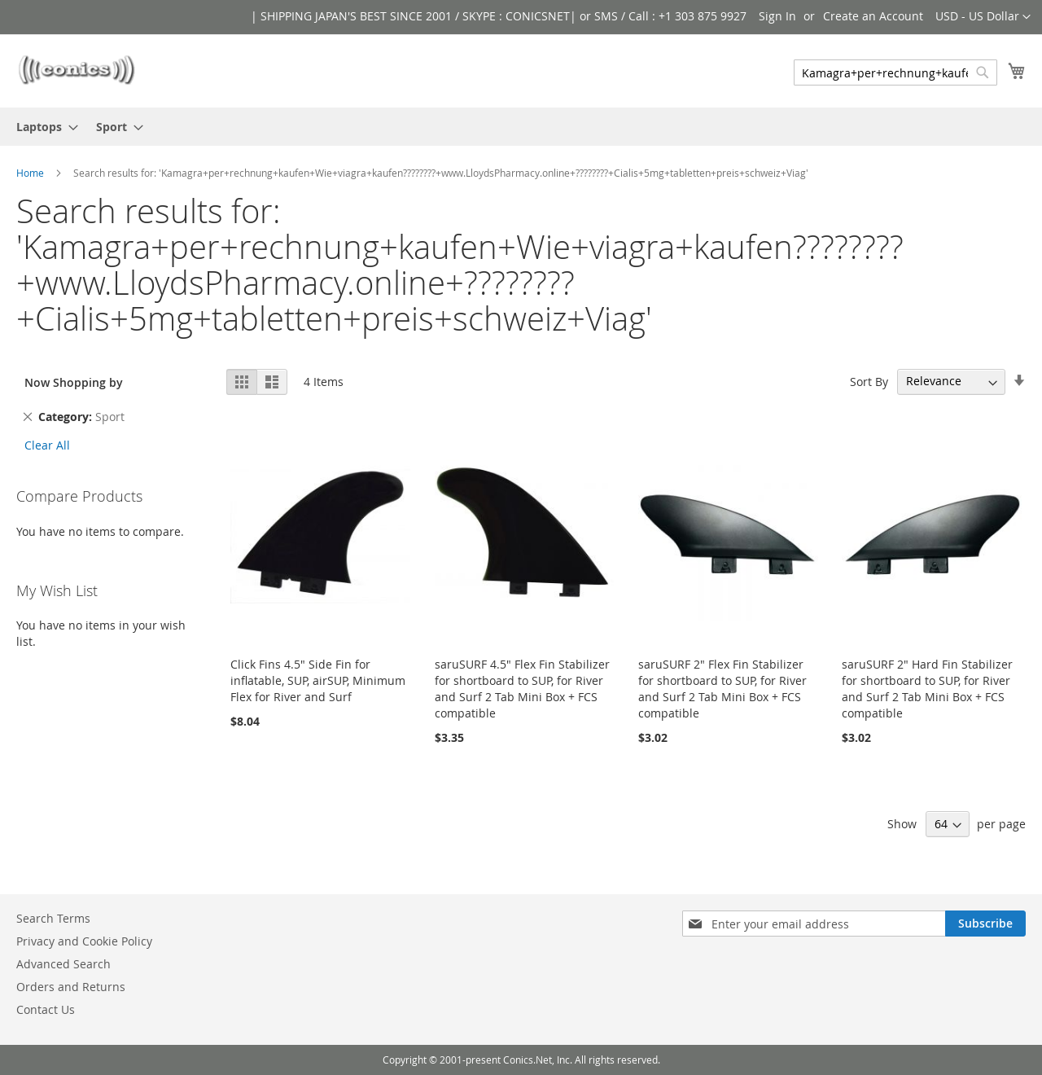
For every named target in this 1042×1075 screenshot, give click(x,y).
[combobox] (895, 72)
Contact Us (45, 1009)
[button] (983, 17)
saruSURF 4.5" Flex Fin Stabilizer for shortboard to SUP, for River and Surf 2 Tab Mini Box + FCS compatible (522, 688)
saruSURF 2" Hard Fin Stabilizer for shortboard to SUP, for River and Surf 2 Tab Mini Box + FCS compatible (927, 688)
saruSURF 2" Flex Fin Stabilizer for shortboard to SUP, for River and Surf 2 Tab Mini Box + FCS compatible (722, 688)
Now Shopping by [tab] (73, 382)
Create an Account (873, 16)
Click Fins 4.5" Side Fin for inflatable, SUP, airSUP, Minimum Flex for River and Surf (317, 680)
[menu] (521, 127)
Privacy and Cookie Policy (84, 941)
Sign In (777, 16)
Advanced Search (63, 964)
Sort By (869, 380)
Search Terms (53, 918)
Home (30, 172)
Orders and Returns (70, 986)
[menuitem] (42, 127)
